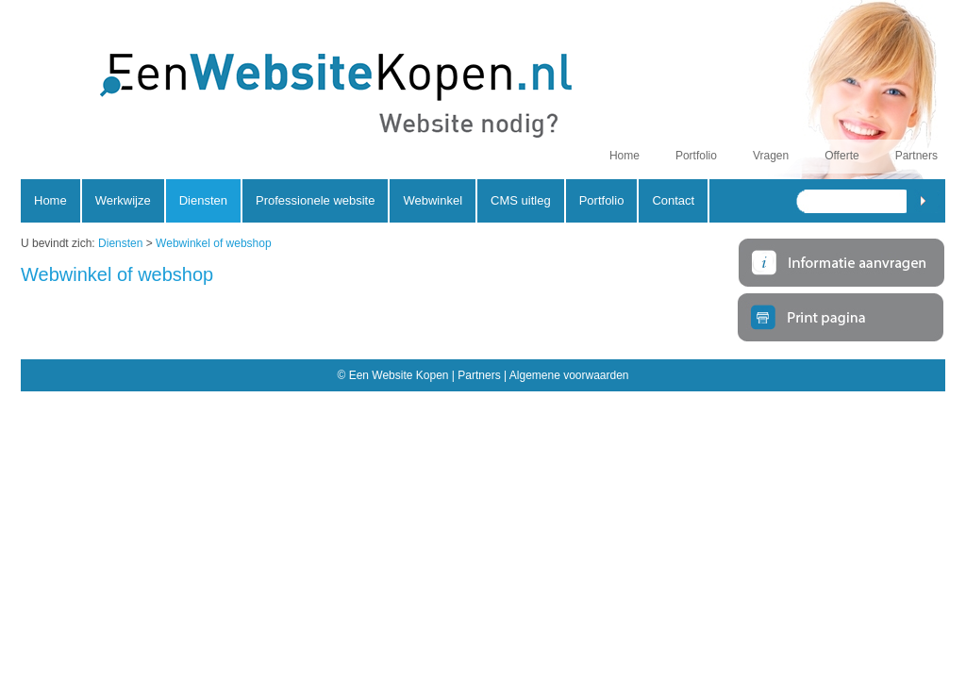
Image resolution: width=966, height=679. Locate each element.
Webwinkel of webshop (214, 243)
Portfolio (696, 155)
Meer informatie (841, 262)
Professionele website (315, 200)
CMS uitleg (521, 200)
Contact (673, 200)
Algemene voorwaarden (569, 375)
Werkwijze (123, 200)
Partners (916, 155)
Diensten (120, 243)
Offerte (841, 155)
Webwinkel (432, 200)
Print (841, 318)
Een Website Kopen (287, 100)
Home (624, 155)
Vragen (771, 155)
